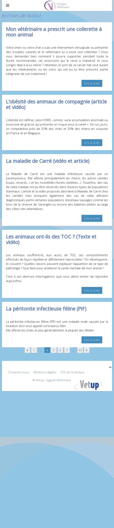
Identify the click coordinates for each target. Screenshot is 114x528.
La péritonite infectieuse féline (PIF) (46, 308)
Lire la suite (92, 83)
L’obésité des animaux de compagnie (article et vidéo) (56, 104)
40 (80, 350)
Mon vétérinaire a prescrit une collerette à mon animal (54, 32)
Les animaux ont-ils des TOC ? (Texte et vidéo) (51, 239)
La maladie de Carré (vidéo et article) (47, 160)
